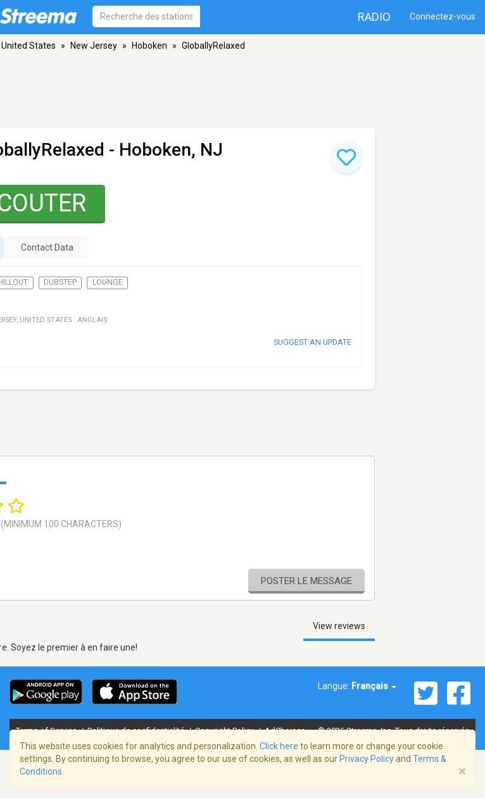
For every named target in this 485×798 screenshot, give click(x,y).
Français (373, 686)
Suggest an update (312, 342)
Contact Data (47, 247)
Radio (374, 16)
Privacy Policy (366, 759)
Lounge (107, 282)
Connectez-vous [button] (443, 16)
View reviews (339, 626)
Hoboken (149, 46)
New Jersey (93, 46)
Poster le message (306, 581)
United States (28, 46)
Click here (279, 746)
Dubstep (60, 282)
